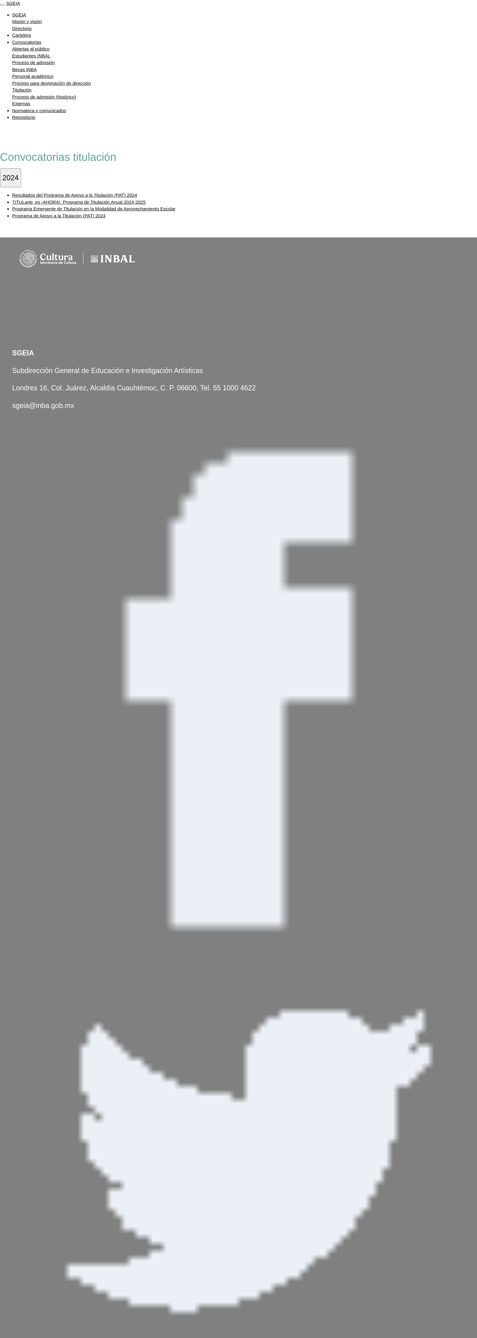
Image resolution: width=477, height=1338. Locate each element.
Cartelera (21, 35)
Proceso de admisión (33, 62)
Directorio (22, 28)
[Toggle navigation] (2, 5)
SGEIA (13, 3)
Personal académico (33, 76)
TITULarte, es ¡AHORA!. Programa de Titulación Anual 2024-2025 (79, 202)
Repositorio (23, 117)
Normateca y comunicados (39, 110)
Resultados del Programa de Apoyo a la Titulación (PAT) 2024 (74, 195)
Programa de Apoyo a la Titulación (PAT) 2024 (59, 215)
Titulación (22, 89)
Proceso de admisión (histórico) (44, 96)
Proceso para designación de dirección (51, 83)
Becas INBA (24, 69)
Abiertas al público (31, 48)
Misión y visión (27, 21)
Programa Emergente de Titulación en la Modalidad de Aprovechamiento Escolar (94, 208)
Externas (21, 103)
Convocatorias (26, 42)
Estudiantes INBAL (31, 55)
